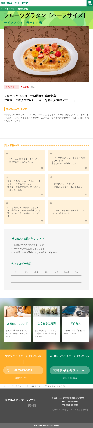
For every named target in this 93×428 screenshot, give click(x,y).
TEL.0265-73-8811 (70, 401)
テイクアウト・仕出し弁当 (14, 8)
